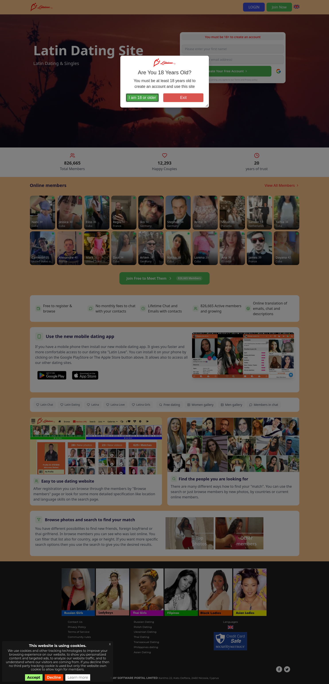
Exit (183, 97)
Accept (33, 677)
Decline (54, 677)
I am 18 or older (142, 97)
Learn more (78, 677)
